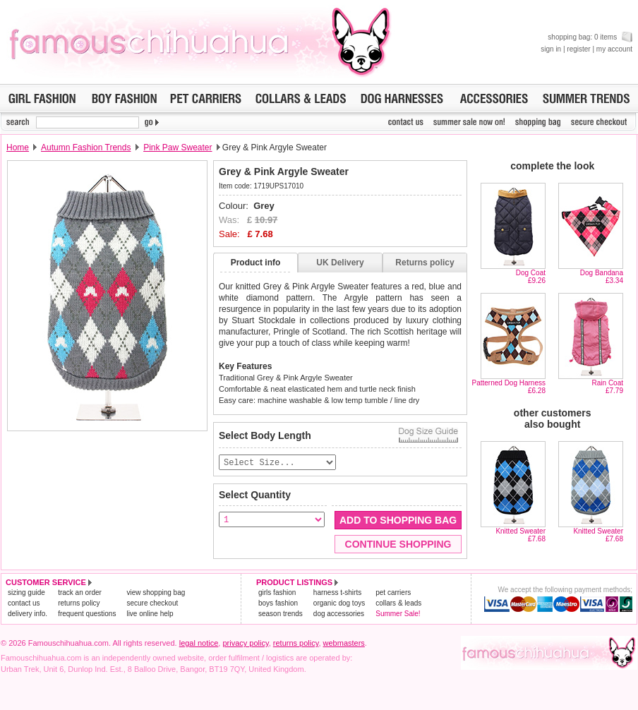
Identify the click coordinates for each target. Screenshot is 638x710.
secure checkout (152, 604)
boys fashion (278, 604)
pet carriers (393, 593)
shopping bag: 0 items (590, 37)
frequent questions (87, 614)
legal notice (199, 643)
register (578, 49)
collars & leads (398, 604)
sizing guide (26, 593)
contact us (24, 604)
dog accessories (338, 614)
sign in (551, 49)
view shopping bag (155, 593)
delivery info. (27, 614)
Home (17, 147)
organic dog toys (339, 604)
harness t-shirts (337, 593)
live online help (149, 614)
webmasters (344, 643)
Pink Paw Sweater (177, 147)
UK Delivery (339, 262)
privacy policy (245, 643)
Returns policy (424, 262)
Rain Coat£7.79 (607, 387)
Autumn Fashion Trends (86, 147)
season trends (280, 614)
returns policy (79, 604)
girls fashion (277, 593)
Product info (256, 262)
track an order (80, 593)
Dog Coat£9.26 (531, 276)
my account (614, 49)
